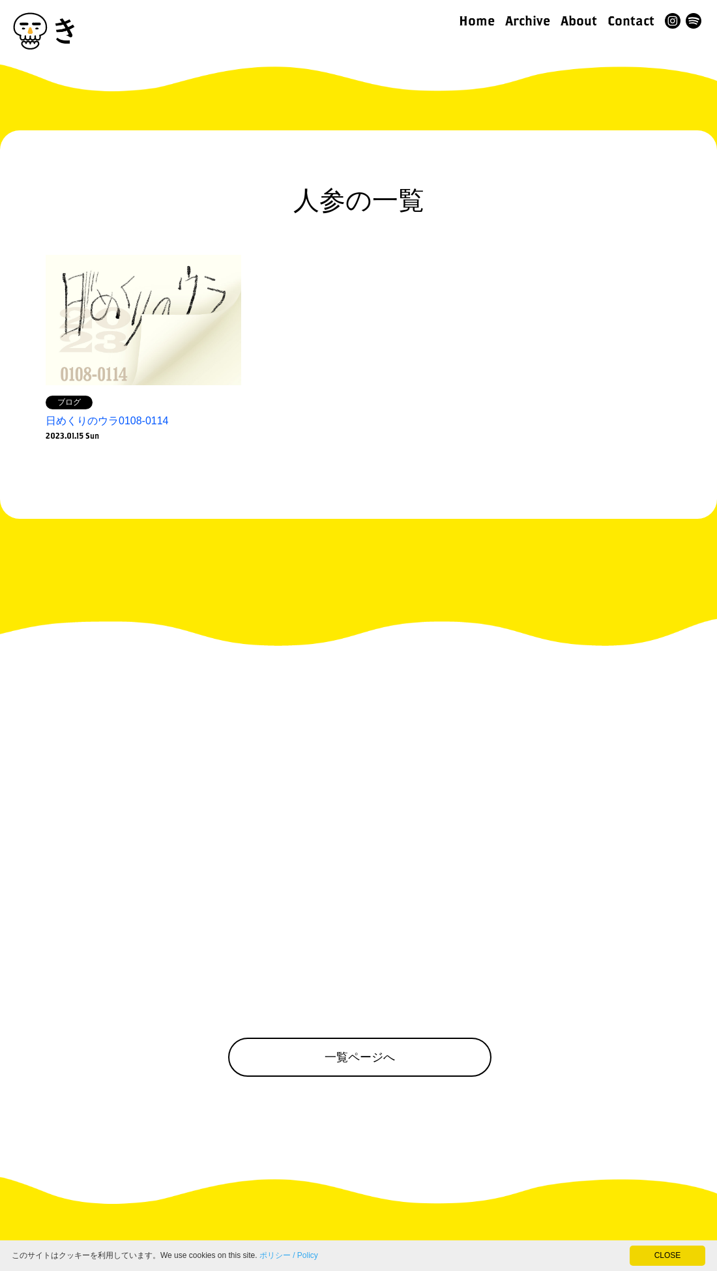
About (579, 20)
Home (477, 20)
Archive (527, 20)
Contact (630, 20)
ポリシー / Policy (288, 1255)
